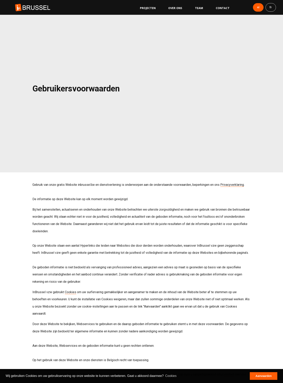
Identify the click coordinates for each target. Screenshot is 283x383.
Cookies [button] (170, 375)
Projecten (148, 8)
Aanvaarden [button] (263, 375)
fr (271, 7)
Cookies (70, 292)
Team (199, 8)
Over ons (175, 8)
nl (258, 7)
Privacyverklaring (232, 185)
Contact (223, 8)
